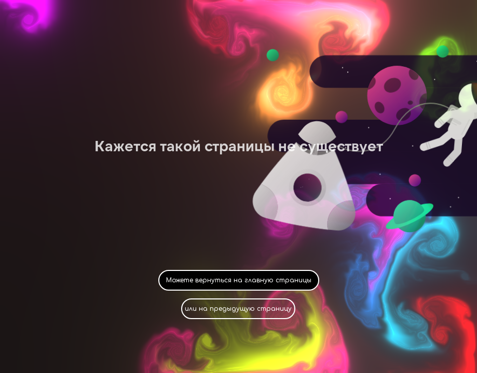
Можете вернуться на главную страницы (238, 280)
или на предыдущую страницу (238, 308)
